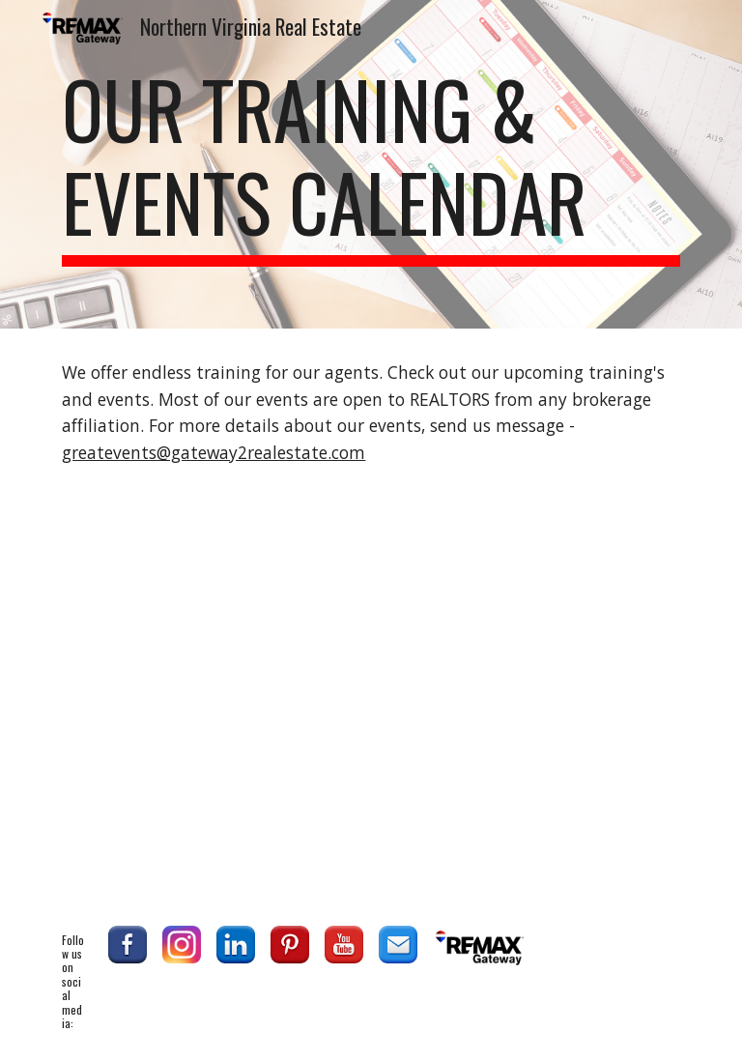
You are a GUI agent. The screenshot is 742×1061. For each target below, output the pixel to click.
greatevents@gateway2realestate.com (213, 452)
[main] (370, 164)
